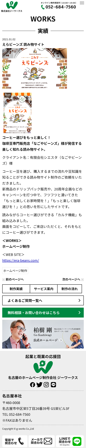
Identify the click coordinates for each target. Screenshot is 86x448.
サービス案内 (43, 288)
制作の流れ (69, 288)
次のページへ (73, 279)
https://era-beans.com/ (20, 260)
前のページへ (13, 279)
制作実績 (16, 288)
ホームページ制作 (15, 270)
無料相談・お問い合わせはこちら (34, 312)
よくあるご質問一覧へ (25, 300)
